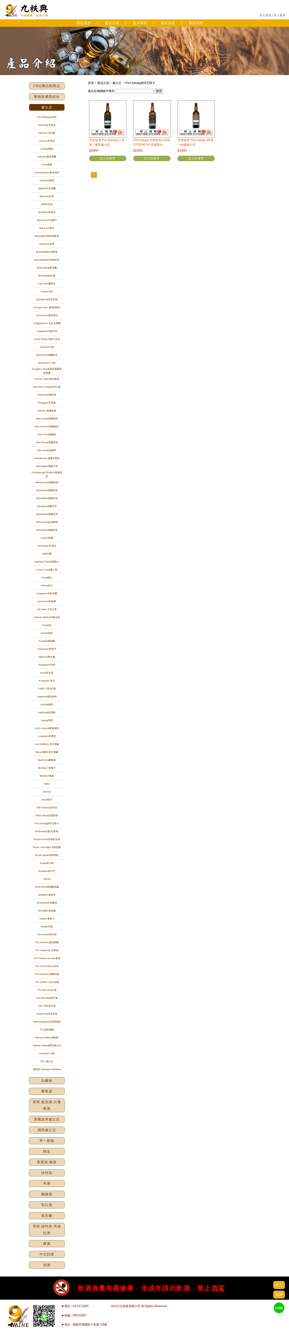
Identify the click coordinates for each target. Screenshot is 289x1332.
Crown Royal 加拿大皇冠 (47, 339)
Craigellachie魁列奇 (46, 331)
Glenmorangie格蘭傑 (47, 522)
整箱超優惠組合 (47, 96)
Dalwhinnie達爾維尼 (47, 355)
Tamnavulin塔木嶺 (47, 934)
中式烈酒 (46, 1254)
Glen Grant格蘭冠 (46, 434)
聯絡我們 (196, 23)
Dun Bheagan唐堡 (47, 117)
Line (279, 1308)
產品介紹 (112, 23)
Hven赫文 (47, 577)
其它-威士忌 (46, 1061)
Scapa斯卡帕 (47, 863)
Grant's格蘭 (47, 538)
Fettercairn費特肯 (46, 394)
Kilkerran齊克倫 (47, 656)
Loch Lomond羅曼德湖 (47, 728)
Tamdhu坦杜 (46, 926)
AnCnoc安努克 (47, 140)
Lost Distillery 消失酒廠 (47, 744)
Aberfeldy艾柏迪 (46, 125)
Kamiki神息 (47, 633)
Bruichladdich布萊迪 (47, 251)
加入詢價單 (107, 158)
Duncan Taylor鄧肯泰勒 (46, 379)
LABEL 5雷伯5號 (47, 688)
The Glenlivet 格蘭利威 (47, 974)
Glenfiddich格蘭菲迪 (47, 498)
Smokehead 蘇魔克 (46, 902)
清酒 (47, 1265)
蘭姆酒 (46, 1194)
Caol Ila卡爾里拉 (47, 283)
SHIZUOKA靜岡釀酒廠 (47, 886)
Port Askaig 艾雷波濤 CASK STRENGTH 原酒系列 (151, 142)
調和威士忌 (47, 1130)
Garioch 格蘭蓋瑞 (46, 410)
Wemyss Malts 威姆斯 (47, 1037)
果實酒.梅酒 (47, 1162)
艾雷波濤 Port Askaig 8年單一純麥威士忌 (196, 142)
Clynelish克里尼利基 (47, 299)
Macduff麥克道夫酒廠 (46, 752)
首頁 (91, 82)
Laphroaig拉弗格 (47, 712)
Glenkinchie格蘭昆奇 (47, 514)
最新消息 (168, 23)
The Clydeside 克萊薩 (46, 950)
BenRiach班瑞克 (46, 212)
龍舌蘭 (46, 1215)
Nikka (47, 783)
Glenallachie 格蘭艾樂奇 (47, 458)
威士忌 (46, 107)
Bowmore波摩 (46, 244)
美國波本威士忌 (47, 1119)
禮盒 (47, 1151)
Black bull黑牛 (46, 228)
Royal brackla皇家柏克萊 (47, 839)
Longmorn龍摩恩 (47, 736)
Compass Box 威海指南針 (47, 307)
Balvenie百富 (47, 196)
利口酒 (46, 1205)
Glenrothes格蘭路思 (47, 530)
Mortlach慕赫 (47, 775)
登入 (279, 1285)
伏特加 (46, 1173)
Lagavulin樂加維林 (47, 696)
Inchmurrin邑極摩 (47, 601)
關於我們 (84, 23)
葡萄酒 (46, 1091)
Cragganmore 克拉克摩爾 (46, 323)
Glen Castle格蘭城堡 (47, 418)
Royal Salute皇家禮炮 (46, 855)
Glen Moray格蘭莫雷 (47, 442)
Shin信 (46, 879)
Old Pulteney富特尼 (46, 807)
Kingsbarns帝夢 (46, 664)
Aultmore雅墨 (47, 180)
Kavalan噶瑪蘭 (47, 641)
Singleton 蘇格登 (47, 894)
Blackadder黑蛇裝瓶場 (47, 236)
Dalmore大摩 (47, 347)
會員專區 (140, 23)
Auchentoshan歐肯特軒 (46, 172)
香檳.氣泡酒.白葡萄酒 (47, 1105)
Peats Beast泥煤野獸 (47, 815)
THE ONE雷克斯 (47, 1005)
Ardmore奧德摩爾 (46, 156)
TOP (279, 1295)
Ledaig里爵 (47, 720)
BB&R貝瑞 (46, 204)
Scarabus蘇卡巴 (46, 871)
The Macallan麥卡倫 (47, 998)
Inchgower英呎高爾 (46, 593)
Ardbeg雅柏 (47, 148)
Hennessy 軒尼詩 (47, 545)
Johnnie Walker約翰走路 (47, 617)
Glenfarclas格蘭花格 (47, 490)
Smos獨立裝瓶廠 (47, 910)
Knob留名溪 (46, 672)
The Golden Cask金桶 (46, 982)
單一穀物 (46, 1141)
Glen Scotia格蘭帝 (47, 450)
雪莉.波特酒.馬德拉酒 (47, 1229)
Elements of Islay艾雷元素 (47, 386)
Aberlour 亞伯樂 (46, 133)
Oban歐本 (46, 799)
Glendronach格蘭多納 (46, 482)
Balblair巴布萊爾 (46, 188)
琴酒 (47, 1183)
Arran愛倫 (46, 164)
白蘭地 (46, 1080)
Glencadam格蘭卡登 (47, 466)
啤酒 (47, 1243)
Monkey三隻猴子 (47, 768)
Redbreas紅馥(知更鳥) (47, 831)
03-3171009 (80, 1306)
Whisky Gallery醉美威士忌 (47, 1045)
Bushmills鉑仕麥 (47, 275)
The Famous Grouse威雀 (46, 958)
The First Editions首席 (46, 966)
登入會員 (279, 15)
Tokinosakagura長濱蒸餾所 (46, 1021)
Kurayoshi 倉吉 (47, 680)
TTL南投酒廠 (47, 1029)
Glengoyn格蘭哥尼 (47, 506)
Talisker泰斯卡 (46, 918)
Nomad (47, 791)
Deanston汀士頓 (47, 362)
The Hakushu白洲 (46, 990)
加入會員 (265, 15)
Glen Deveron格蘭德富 (47, 426)
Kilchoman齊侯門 (47, 649)
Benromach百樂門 (46, 220)
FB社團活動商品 (46, 86)
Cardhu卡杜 (47, 291)
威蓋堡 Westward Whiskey (47, 1069)
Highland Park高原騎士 (46, 561)
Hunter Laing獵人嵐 (46, 569)
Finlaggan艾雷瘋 (47, 402)
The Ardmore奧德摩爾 (46, 942)
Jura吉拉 (46, 625)
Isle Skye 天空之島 (47, 609)
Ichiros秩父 (47, 585)
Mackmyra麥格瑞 (47, 760)
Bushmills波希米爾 (47, 267)
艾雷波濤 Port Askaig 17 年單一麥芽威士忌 (107, 142)
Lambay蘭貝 (46, 704)
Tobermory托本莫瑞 (46, 1013)
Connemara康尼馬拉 (47, 315)
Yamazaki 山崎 (47, 1053)
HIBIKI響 (47, 553)
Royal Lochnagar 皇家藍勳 (47, 847)
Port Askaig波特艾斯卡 (47, 823)
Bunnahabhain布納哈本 (46, 259)
